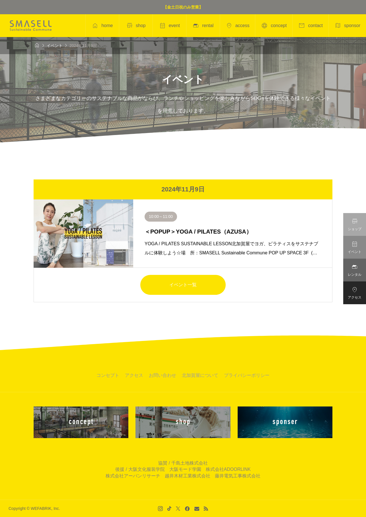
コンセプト (107, 375)
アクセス (134, 375)
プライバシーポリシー (247, 375)
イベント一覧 (183, 284)
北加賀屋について (200, 375)
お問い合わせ (162, 375)
